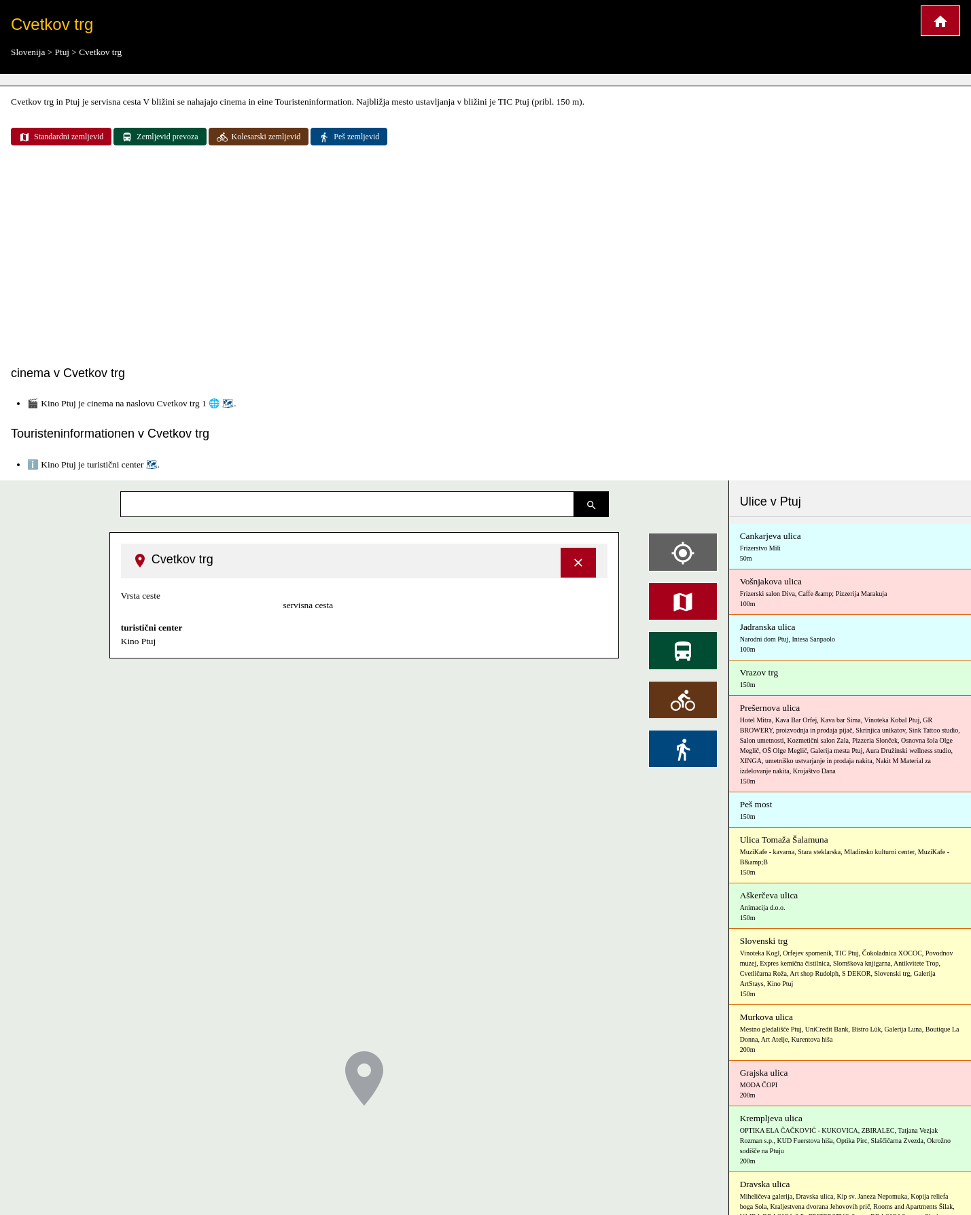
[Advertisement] (486, 257)
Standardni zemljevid (61, 137)
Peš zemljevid (349, 137)
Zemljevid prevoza (160, 137)
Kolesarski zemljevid (259, 137)
